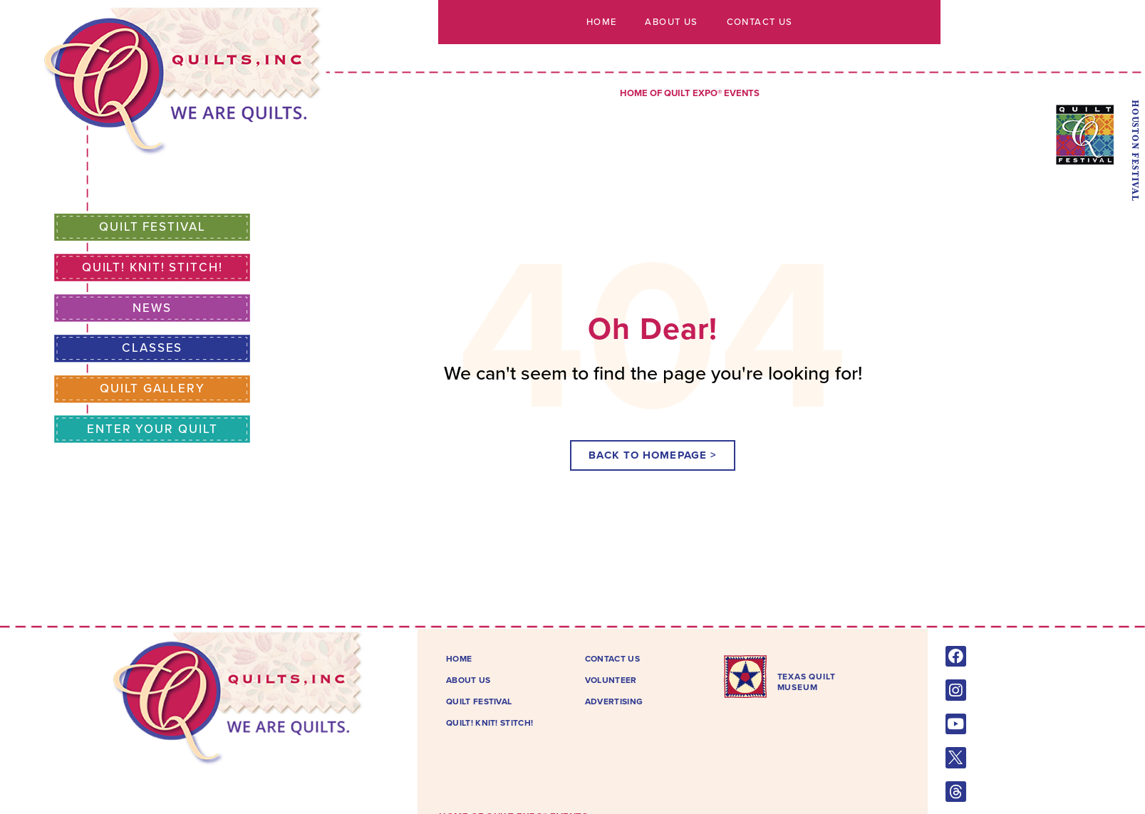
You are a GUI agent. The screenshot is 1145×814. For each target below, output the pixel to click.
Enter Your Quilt (152, 429)
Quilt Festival (152, 226)
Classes (152, 347)
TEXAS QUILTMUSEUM (806, 682)
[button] (652, 455)
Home (601, 22)
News (152, 308)
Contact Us (759, 22)
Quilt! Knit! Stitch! (152, 267)
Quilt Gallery (152, 388)
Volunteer (611, 680)
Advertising (614, 701)
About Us (671, 22)
